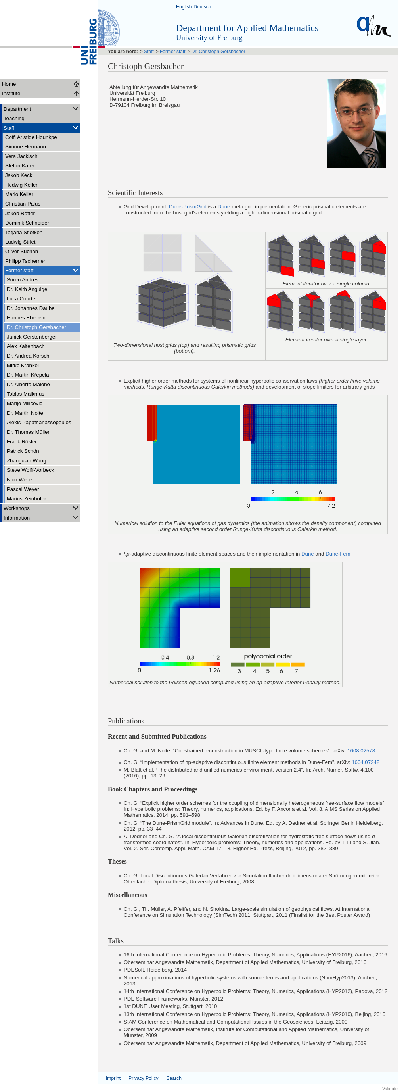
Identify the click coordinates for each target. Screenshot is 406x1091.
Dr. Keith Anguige (27, 289)
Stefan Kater (19, 166)
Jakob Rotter (20, 213)
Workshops (42, 508)
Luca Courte (21, 299)
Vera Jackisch (21, 156)
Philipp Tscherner (25, 261)
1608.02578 (361, 751)
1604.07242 (365, 762)
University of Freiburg (209, 37)
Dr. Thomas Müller (28, 432)
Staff (42, 127)
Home (9, 84)
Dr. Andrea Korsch (28, 356)
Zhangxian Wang (26, 461)
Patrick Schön (23, 451)
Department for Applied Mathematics (247, 28)
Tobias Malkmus (25, 394)
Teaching (14, 118)
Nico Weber (20, 480)
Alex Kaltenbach (26, 346)
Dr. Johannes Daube (31, 308)
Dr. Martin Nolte (25, 413)
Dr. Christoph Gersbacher (36, 327)
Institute (11, 93)
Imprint (113, 1078)
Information (42, 517)
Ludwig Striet (20, 242)
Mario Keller (19, 194)
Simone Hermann (25, 147)
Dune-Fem (338, 554)
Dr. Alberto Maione (28, 384)
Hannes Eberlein (26, 318)
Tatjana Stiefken (23, 232)
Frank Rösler (22, 441)
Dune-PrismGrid (188, 207)
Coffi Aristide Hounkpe (31, 137)
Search (174, 1078)
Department (42, 108)
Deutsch (202, 7)
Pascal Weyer (23, 489)
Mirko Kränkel (23, 365)
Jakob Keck (18, 175)
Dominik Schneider (27, 223)
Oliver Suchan (21, 251)
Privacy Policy (143, 1078)
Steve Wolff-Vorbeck (30, 470)
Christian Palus (22, 204)
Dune (224, 207)
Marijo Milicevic (24, 403)
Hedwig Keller (21, 185)
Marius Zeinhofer (26, 499)
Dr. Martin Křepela (28, 375)
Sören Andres (22, 280)
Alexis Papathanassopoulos (39, 422)
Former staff (42, 270)
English (184, 7)
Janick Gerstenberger (32, 337)
